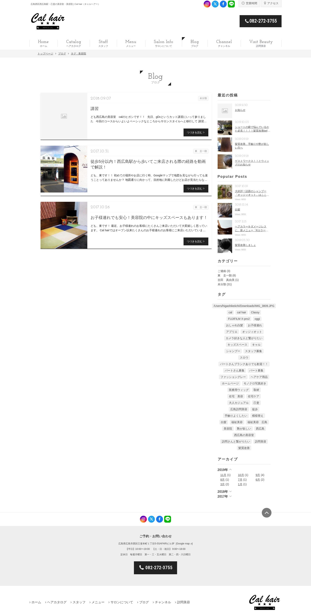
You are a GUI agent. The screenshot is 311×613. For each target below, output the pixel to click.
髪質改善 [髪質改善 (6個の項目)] (244, 448)
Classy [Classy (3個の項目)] (255, 312)
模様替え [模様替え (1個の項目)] (257, 415)
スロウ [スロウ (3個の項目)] (244, 357)
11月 (223, 475)
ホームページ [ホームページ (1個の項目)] (230, 383)
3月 (222, 484)
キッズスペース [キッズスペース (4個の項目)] (237, 344)
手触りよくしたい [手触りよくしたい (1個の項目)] (236, 415)
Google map (183, 543)
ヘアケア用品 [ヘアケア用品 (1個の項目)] (259, 377)
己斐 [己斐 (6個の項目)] (256, 402)
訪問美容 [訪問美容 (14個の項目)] (260, 441)
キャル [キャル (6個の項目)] (256, 344)
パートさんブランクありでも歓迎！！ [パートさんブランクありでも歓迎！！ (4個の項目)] (244, 364)
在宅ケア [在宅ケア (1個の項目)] (253, 396)
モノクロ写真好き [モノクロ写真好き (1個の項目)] (255, 383)
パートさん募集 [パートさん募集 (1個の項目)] (234, 370)
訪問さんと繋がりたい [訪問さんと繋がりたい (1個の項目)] (236, 441)
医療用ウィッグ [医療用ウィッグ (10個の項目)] (239, 389)
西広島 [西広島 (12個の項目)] (260, 428)
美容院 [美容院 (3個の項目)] (228, 428)
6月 (258, 479)
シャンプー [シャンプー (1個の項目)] (233, 351)
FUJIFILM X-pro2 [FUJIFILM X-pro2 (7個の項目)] (239, 318)
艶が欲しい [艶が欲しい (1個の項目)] (244, 428)
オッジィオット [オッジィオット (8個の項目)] (252, 331)
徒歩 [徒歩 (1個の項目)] (255, 409)
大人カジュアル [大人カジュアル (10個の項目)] (239, 402)
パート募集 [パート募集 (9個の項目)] (256, 370)
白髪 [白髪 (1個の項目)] (223, 422)
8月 (222, 479)
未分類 (222, 284)
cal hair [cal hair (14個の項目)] (241, 312)
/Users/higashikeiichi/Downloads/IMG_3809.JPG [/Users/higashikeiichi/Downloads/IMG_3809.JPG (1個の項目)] (244, 306)
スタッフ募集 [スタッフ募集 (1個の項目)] (253, 351)
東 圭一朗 (225, 275)
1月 (240, 484)
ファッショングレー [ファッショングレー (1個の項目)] (233, 377)
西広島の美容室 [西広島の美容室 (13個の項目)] (244, 435)
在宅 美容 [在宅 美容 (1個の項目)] (236, 396)
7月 (240, 479)
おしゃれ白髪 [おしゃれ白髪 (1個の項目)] (234, 325)
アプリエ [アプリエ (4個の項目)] (231, 331)
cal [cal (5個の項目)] (230, 312)
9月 (258, 475)
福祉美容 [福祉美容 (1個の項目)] (237, 422)
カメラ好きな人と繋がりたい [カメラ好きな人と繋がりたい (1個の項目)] (244, 338)
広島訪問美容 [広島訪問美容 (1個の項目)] (238, 409)
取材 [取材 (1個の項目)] (256, 389)
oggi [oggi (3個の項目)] (257, 318)
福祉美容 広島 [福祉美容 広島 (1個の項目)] (257, 422)
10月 (241, 475)
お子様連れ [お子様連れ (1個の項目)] (255, 325)
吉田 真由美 (226, 279)
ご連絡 (222, 271)
